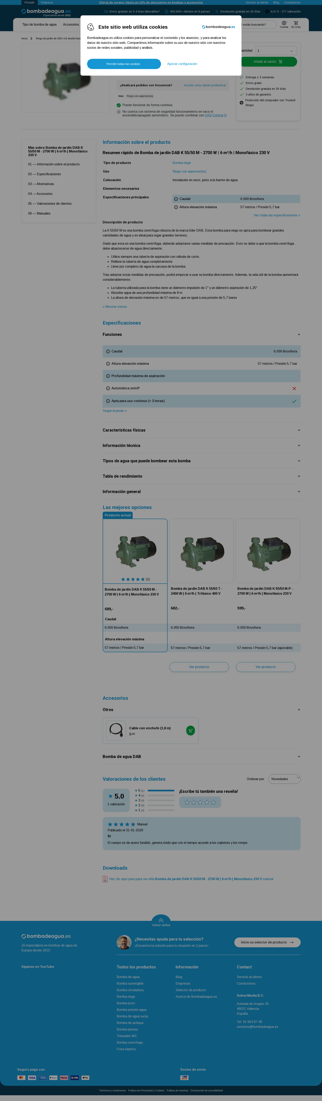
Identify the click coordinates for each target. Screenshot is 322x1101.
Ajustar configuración (182, 64)
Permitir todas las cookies (123, 64)
